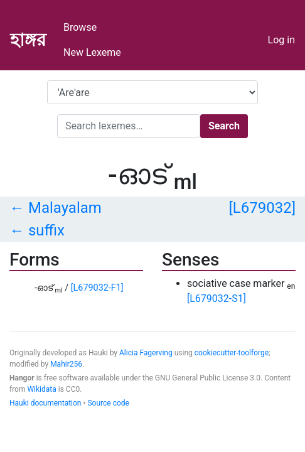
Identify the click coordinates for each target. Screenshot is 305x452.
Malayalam (65, 208)
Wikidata (41, 389)
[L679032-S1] (216, 298)
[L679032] (262, 208)
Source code (108, 403)
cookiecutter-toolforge (232, 352)
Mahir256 (66, 364)
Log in (281, 40)
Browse (80, 27)
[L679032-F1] (97, 287)
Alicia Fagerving (146, 352)
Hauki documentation (45, 403)
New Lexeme (92, 52)
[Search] (128, 126)
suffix (46, 230)
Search (224, 126)
